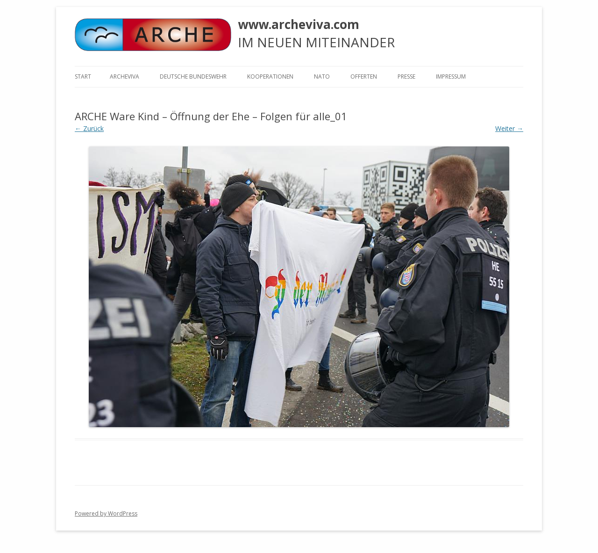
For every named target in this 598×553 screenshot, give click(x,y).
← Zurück (89, 128)
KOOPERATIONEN (270, 76)
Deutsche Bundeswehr (193, 76)
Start (83, 76)
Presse (406, 76)
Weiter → (509, 128)
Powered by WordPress (106, 513)
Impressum (451, 76)
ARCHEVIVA (124, 76)
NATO (322, 76)
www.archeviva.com (298, 24)
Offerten (363, 76)
